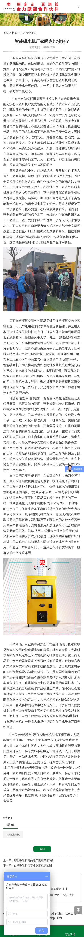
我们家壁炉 (52, 895)
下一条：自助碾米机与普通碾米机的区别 (27, 865)
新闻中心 (17, 32)
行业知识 (31, 32)
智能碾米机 (13, 834)
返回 (42, 849)
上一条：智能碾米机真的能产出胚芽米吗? (28, 860)
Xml (59, 918)
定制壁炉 (68, 895)
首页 (6, 32)
